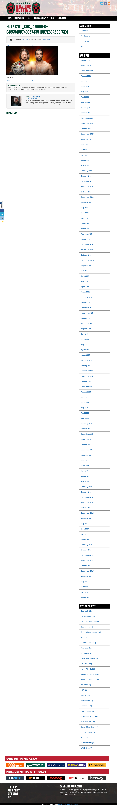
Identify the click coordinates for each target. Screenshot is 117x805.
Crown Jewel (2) (87, 627)
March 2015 (85, 481)
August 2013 (86, 576)
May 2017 (84, 345)
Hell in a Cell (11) (87, 664)
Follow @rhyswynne (31, 98)
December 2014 (87, 497)
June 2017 (85, 339)
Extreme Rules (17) (88, 643)
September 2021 (87, 71)
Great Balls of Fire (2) (89, 658)
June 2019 (85, 213)
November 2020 (87, 123)
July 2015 (84, 460)
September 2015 (87, 450)
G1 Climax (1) (86, 653)
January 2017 (86, 366)
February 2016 (86, 424)
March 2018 (85, 292)
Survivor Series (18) (88, 732)
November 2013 (87, 560)
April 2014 (85, 539)
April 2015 (85, 476)
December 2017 (87, 308)
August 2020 (86, 139)
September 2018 (87, 260)
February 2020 (86, 171)
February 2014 (86, 545)
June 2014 (85, 529)
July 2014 (84, 524)
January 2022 (86, 60)
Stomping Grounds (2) (89, 716)
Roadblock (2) (86, 706)
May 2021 (84, 92)
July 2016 (84, 397)
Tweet (8, 45)
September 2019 (87, 197)
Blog (29, 18)
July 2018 (84, 271)
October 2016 (86, 381)
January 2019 (86, 239)
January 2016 (86, 429)
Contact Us (62, 18)
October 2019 (86, 192)
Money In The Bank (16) (90, 674)
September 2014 (87, 513)
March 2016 (85, 418)
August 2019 (86, 202)
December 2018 (87, 244)
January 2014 (86, 550)
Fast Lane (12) (86, 648)
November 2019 (87, 187)
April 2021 (85, 97)
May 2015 (84, 471)
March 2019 (85, 229)
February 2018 (86, 297)
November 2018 (87, 250)
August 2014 (86, 518)
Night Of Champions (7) (90, 680)
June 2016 (85, 402)
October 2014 (86, 508)
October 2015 (86, 445)
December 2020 (87, 118)
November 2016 (87, 376)
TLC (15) (84, 737)
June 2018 (85, 276)
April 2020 (85, 160)
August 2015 (86, 455)
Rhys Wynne (24, 39)
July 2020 (84, 144)
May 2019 (84, 218)
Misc (52, 18)
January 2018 (86, 302)
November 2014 (87, 502)
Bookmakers (19, 18)
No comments (46, 39)
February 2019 (86, 234)
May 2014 (84, 534)
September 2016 (87, 387)
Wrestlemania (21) (88, 743)
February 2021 (86, 108)
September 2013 (87, 571)
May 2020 (84, 155)
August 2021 (86, 76)
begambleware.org (70, 794)
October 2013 (86, 566)
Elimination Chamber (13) (91, 632)
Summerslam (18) (88, 722)
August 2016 (86, 392)
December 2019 (87, 181)
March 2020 (85, 165)
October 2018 (86, 255)
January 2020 (86, 176)
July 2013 (84, 582)
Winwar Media (62, 804)
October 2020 (86, 129)
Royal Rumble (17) (88, 711)
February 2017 (86, 360)
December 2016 (87, 371)
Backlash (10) (86, 611)
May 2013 (84, 592)
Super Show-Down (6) (89, 727)
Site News (85, 41)
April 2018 (85, 287)
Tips (82, 46)
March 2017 (85, 355)
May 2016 (84, 408)
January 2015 (86, 492)
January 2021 (86, 113)
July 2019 (84, 208)
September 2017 (87, 323)
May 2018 (84, 281)
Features (84, 31)
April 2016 (85, 413)
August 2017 (86, 329)
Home (10, 18)
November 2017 (87, 313)
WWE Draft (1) (86, 748)
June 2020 (85, 150)
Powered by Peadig (72, 804)
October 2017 (86, 318)
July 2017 (84, 334)
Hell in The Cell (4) (88, 669)
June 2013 (85, 587)
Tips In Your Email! (41, 18)
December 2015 (87, 434)
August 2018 (86, 265)
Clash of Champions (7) (90, 622)
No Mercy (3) (86, 685)
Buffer (33, 45)
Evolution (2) (86, 637)
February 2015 (86, 487)
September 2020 (87, 134)
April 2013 (85, 597)
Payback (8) (85, 695)
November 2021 (87, 65)
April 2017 (85, 350)
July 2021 (84, 81)
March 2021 (85, 102)
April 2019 (85, 223)
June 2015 (85, 466)
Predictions (85, 36)
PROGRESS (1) (87, 701)
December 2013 (87, 555)
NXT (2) (84, 690)
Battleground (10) (88, 616)
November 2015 (87, 439)
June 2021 (85, 87)
